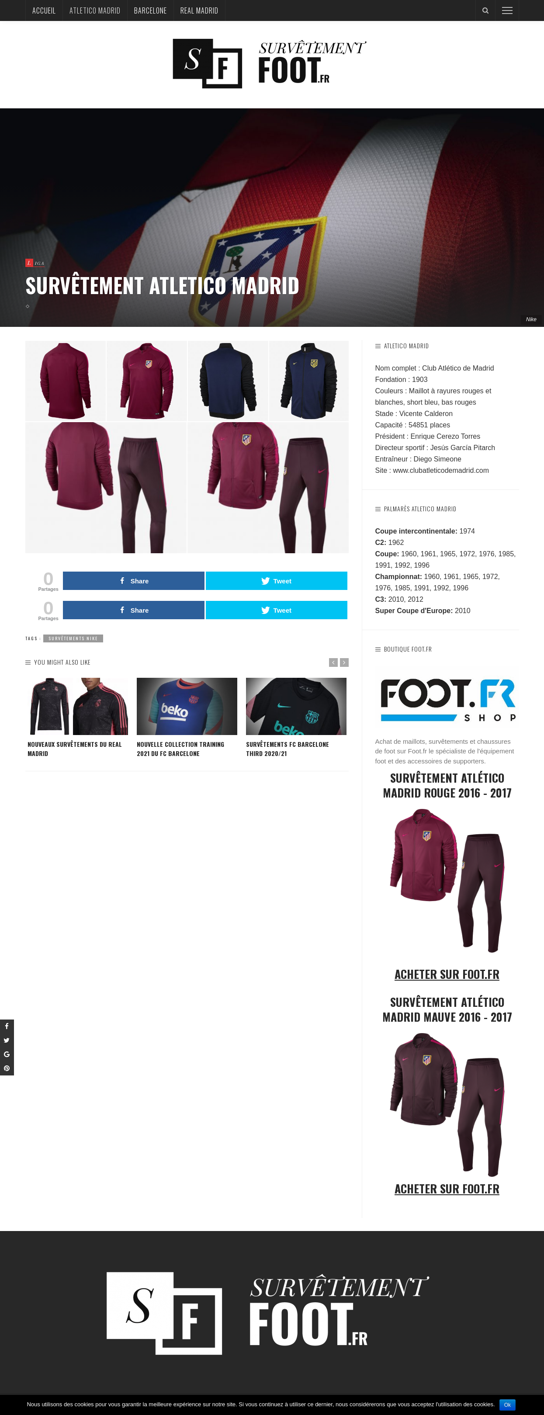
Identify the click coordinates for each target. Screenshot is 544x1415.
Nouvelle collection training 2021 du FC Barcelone (180, 748)
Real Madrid (199, 10)
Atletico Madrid (95, 10)
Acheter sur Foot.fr (447, 973)
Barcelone (150, 10)
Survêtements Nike (73, 638)
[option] (78, 718)
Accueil (44, 10)
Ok (507, 1405)
